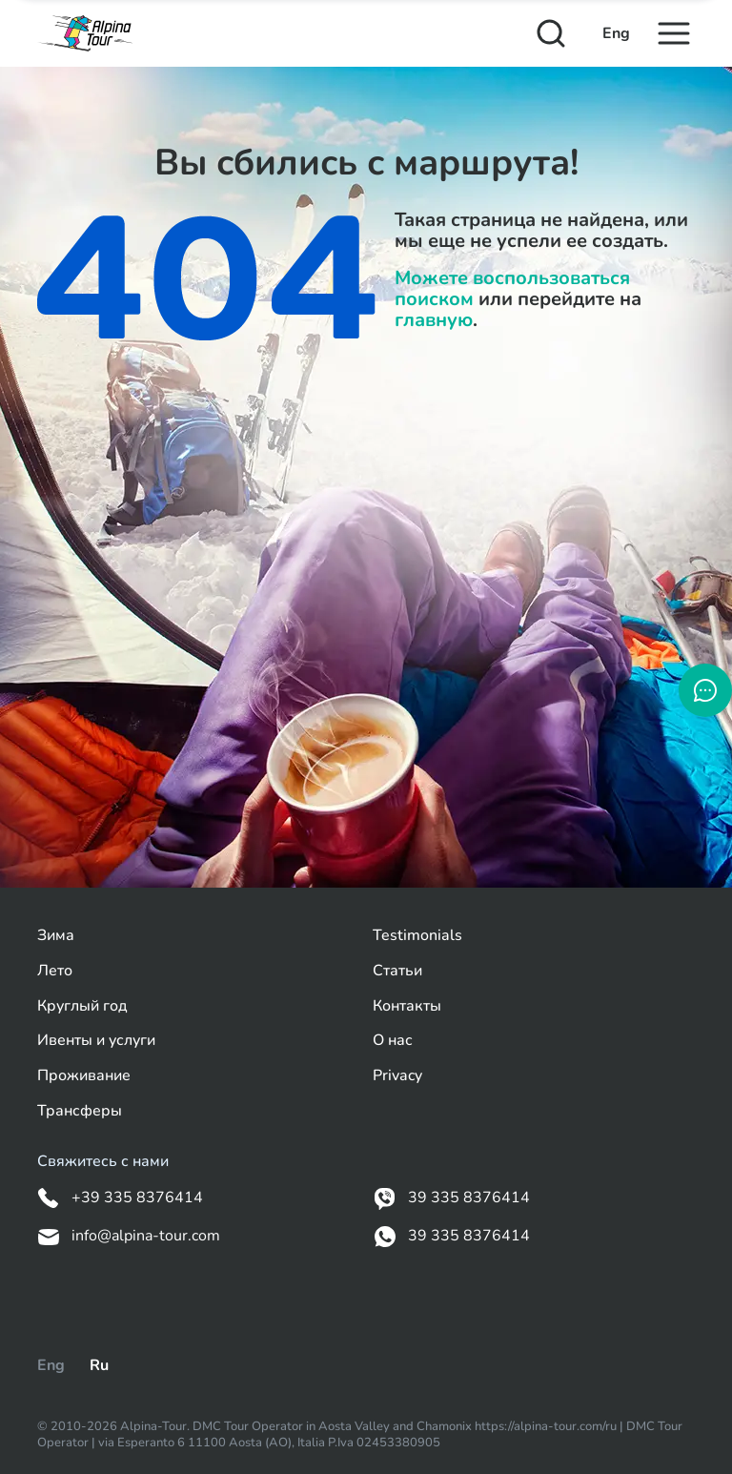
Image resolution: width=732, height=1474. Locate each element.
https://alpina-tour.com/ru (547, 1426)
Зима (55, 936)
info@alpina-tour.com (128, 1236)
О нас (393, 1041)
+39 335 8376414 (120, 1198)
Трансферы (79, 1111)
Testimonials (417, 936)
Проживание (84, 1076)
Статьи (397, 971)
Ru (99, 1365)
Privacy (397, 1076)
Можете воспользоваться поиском (512, 288)
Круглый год (82, 1006)
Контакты (407, 1006)
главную (434, 320)
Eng (616, 34)
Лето (54, 971)
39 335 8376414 (452, 1198)
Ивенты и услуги (96, 1041)
